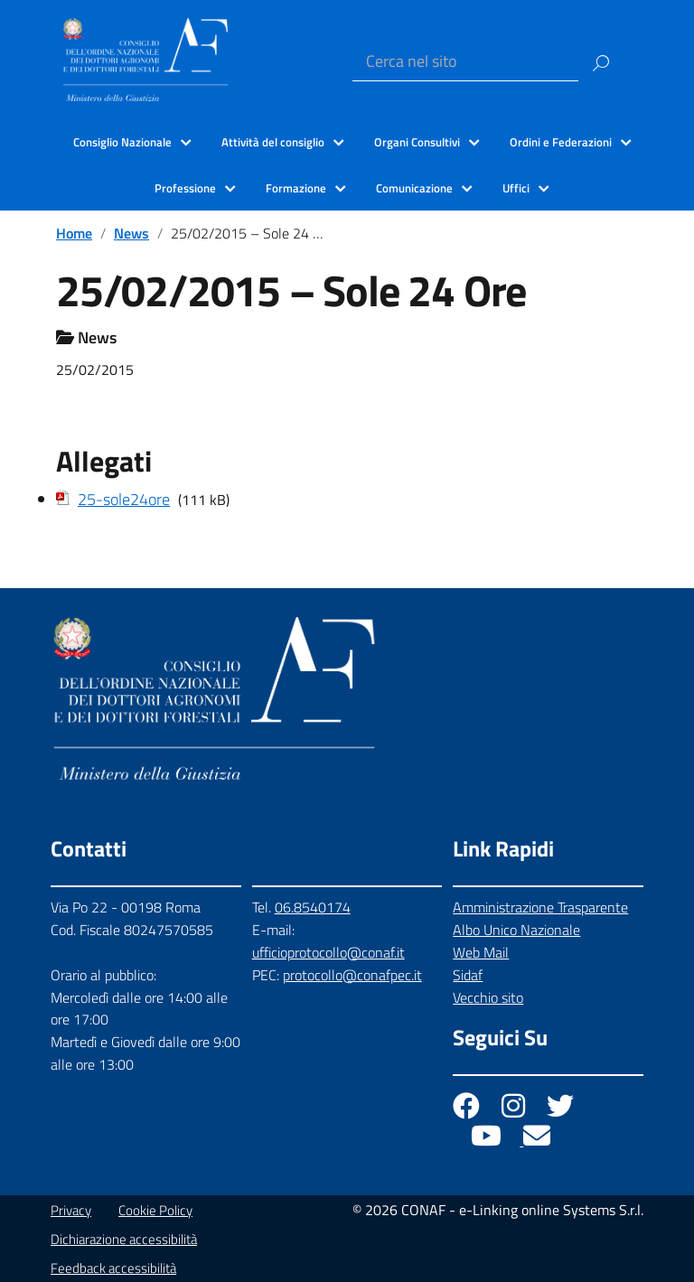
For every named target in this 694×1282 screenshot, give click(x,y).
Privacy (71, 1210)
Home (74, 233)
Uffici (516, 188)
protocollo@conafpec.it (352, 975)
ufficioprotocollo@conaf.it (328, 952)
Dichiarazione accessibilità (124, 1239)
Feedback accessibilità (113, 1268)
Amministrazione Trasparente (540, 907)
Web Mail (481, 952)
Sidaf (468, 975)
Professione (185, 188)
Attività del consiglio (272, 142)
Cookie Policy (155, 1210)
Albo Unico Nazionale (516, 929)
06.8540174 (313, 907)
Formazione (296, 188)
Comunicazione (414, 188)
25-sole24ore (124, 499)
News (131, 233)
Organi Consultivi (417, 142)
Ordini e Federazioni (561, 142)
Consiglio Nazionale (122, 142)
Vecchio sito (488, 997)
